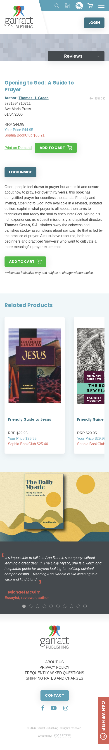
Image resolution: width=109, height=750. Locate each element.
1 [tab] (24, 606)
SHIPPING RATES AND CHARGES (54, 678)
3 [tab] (37, 606)
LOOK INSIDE (20, 172)
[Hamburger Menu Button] (101, 6)
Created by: (54, 736)
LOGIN (94, 22)
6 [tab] (58, 606)
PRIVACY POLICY (54, 667)
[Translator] (67, 6)
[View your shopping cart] (90, 5)
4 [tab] (44, 606)
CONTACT (54, 695)
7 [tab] (64, 606)
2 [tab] (30, 606)
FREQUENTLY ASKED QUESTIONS (54, 673)
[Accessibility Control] (79, 6)
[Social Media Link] (43, 708)
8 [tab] (71, 606)
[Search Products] (56, 5)
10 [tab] (85, 606)
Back (97, 98)
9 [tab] (78, 606)
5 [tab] (51, 606)
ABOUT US (54, 662)
